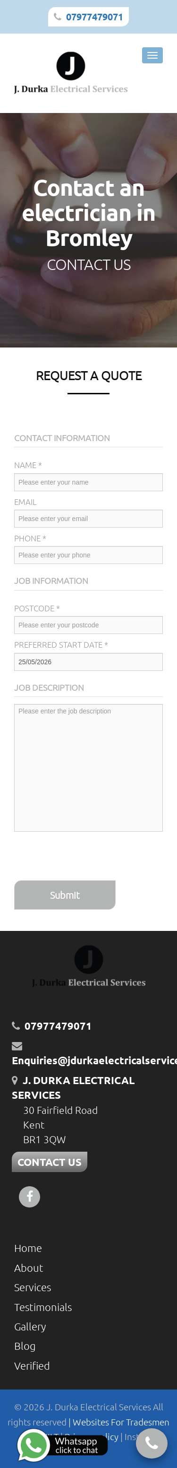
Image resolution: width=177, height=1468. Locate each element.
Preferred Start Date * (61, 644)
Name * (28, 465)
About (28, 1267)
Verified (32, 1365)
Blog (25, 1345)
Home (28, 1248)
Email (25, 501)
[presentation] (86, 857)
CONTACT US (49, 1161)
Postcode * (37, 608)
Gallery (30, 1326)
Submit (65, 895)
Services (32, 1287)
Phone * (30, 538)
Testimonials (43, 1307)
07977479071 (94, 16)
